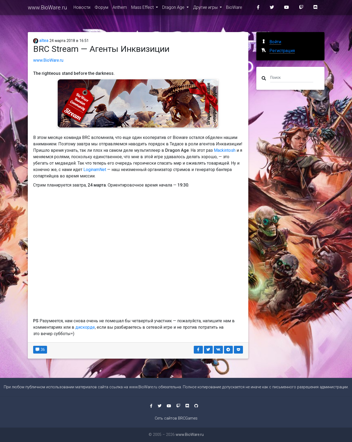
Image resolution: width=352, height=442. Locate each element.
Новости (82, 8)
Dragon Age (173, 8)
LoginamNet (94, 169)
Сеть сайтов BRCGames (176, 418)
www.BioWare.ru (47, 8)
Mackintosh (224, 150)
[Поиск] (291, 77)
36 (40, 349)
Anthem (120, 8)
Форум (101, 8)
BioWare (234, 8)
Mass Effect (143, 8)
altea (41, 40)
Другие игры (206, 8)
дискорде (85, 327)
